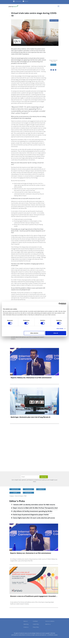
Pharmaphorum (13, 623)
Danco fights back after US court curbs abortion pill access (34, 518)
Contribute (35, 621)
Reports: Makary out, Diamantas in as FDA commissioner (31, 378)
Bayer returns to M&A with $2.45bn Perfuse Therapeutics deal (35, 508)
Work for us (48, 624)
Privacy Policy (36, 627)
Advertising (25, 624)
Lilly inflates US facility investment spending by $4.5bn (32, 511)
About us (25, 621)
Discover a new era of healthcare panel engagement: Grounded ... (33, 596)
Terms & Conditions (49, 621)
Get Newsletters (18, 1)
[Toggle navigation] (58, 6)
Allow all (55, 333)
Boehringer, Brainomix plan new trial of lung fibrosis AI (30, 417)
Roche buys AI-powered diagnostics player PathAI (31, 515)
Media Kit (26, 1)
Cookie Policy (36, 624)
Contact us (25, 627)
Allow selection (34, 333)
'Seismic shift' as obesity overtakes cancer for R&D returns (34, 505)
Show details (60, 328)
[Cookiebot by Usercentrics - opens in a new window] (59, 304)
